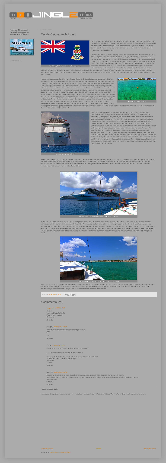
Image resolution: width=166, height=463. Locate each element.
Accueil (98, 449)
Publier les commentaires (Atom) (60, 452)
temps (49, 308)
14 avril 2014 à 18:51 (58, 308)
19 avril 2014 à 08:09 (60, 372)
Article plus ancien (150, 449)
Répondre (50, 320)
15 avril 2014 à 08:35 (60, 327)
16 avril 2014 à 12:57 (58, 345)
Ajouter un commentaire (50, 389)
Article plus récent (47, 449)
